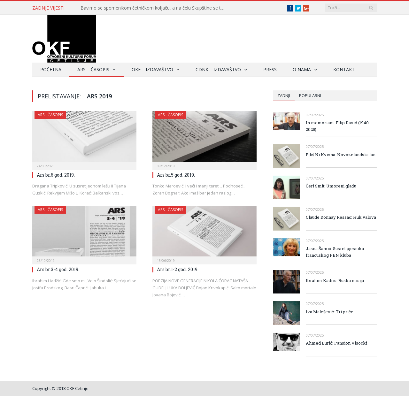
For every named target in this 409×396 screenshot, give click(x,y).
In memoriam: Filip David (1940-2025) (338, 126)
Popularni (310, 95)
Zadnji (283, 95)
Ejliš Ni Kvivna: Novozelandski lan (340, 154)
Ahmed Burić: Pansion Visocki (337, 343)
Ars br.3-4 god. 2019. (58, 269)
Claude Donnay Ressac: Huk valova (341, 217)
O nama (302, 69)
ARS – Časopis (93, 69)
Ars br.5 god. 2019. (176, 175)
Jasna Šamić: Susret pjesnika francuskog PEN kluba (335, 252)
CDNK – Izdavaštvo (218, 69)
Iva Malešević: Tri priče (329, 312)
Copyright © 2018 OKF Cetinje (60, 388)
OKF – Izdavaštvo (152, 69)
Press (270, 69)
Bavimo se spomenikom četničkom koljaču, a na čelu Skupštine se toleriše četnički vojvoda (154, 8)
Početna (50, 69)
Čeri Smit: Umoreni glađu (331, 186)
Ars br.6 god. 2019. (56, 175)
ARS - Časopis (50, 115)
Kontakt (344, 69)
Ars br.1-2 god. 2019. (177, 269)
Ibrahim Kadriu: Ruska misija (335, 280)
